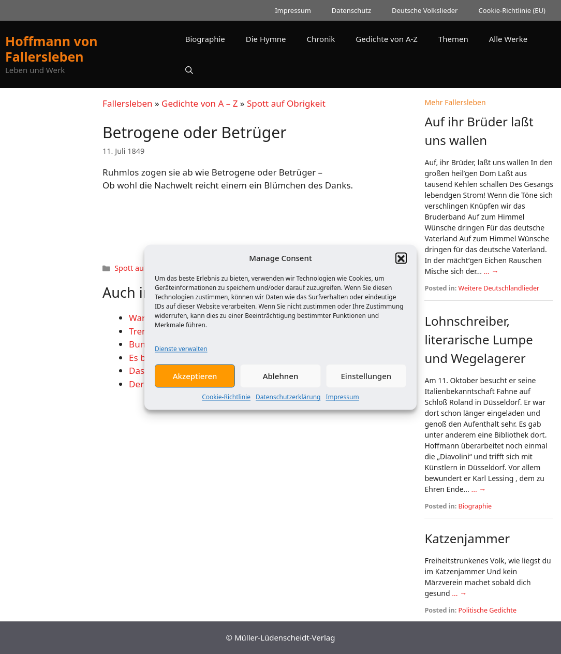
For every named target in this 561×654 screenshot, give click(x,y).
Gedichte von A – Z (199, 103)
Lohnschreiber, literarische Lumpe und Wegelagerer (478, 339)
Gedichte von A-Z (387, 39)
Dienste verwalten (181, 355)
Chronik (320, 39)
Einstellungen (366, 382)
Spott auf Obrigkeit (286, 103)
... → (491, 271)
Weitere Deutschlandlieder (499, 288)
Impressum (342, 403)
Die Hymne (266, 39)
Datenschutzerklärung (288, 403)
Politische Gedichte (488, 610)
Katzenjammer (467, 538)
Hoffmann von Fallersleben (51, 48)
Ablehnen (281, 382)
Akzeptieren (195, 382)
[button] (401, 264)
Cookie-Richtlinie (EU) (511, 10)
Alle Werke (508, 39)
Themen (453, 39)
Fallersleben (127, 103)
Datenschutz (351, 10)
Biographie (205, 39)
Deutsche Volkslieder (424, 10)
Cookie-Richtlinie (226, 403)
